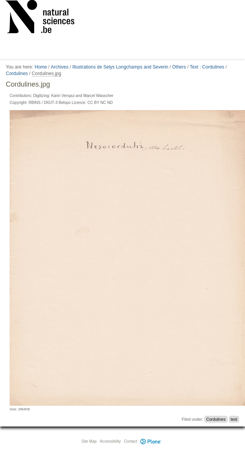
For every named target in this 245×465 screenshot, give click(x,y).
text (234, 419)
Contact (130, 441)
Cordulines (17, 73)
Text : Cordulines (207, 67)
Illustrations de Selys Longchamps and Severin (120, 67)
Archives (59, 67)
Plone (151, 441)
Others (179, 67)
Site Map (89, 441)
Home (41, 67)
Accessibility (110, 441)
